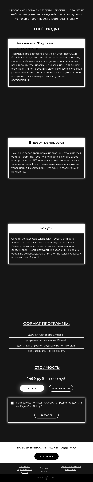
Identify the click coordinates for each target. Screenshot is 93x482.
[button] (46, 415)
